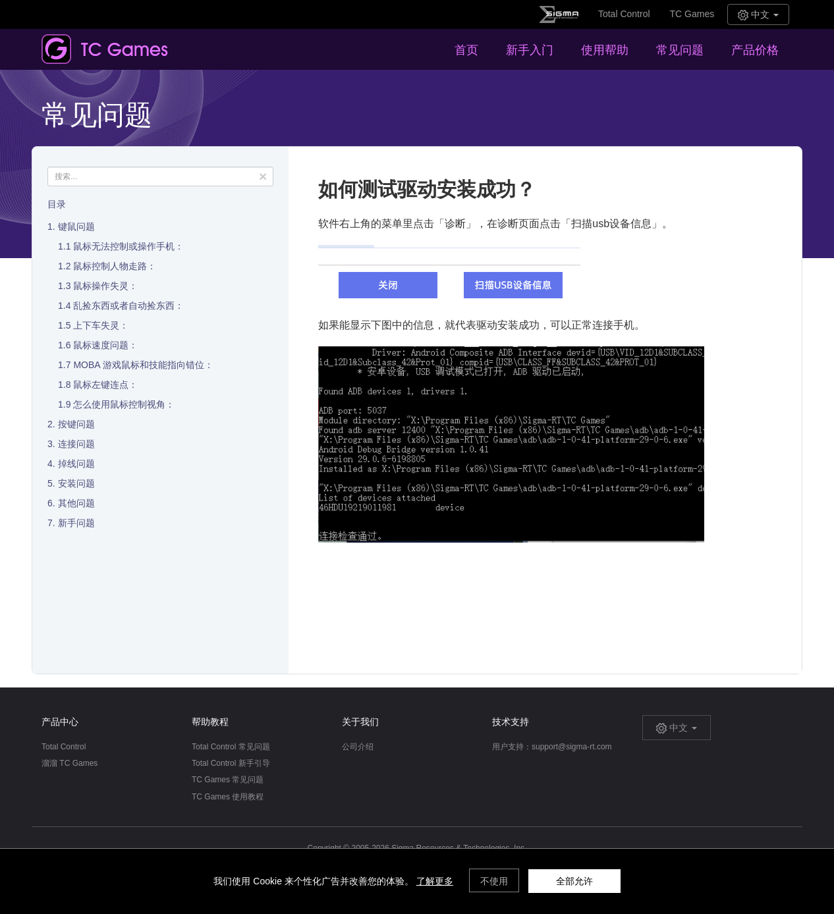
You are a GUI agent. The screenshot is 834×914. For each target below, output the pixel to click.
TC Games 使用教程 (228, 796)
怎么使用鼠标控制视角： (124, 404)
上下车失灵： (100, 325)
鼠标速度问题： (105, 345)
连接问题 (76, 444)
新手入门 (529, 50)
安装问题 (76, 483)
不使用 (494, 881)
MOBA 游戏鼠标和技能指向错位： (143, 365)
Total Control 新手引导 (231, 763)
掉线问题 (76, 463)
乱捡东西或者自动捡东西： (128, 305)
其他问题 (76, 503)
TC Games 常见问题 (228, 779)
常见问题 (680, 50)
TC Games (692, 14)
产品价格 (755, 50)
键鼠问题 (76, 226)
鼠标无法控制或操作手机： (128, 246)
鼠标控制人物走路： (114, 266)
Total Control (624, 14)
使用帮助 (604, 50)
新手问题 (76, 523)
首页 (466, 50)
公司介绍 (358, 746)
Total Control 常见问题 (231, 746)
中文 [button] (758, 14)
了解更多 (434, 881)
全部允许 (574, 881)
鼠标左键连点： (105, 384)
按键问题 (76, 424)
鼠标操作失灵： (105, 286)
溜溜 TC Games (69, 763)
